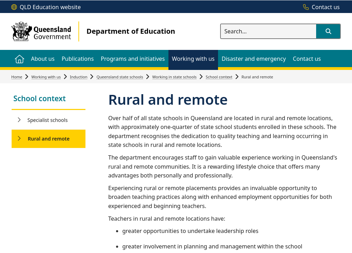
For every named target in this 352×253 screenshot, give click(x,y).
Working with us (46, 76)
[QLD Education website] (46, 7)
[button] (328, 31)
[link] (48, 99)
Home (16, 76)
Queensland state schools (119, 76)
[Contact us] (320, 7)
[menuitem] (19, 58)
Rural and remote (49, 138)
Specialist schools (47, 120)
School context (219, 76)
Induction (79, 76)
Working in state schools (174, 76)
